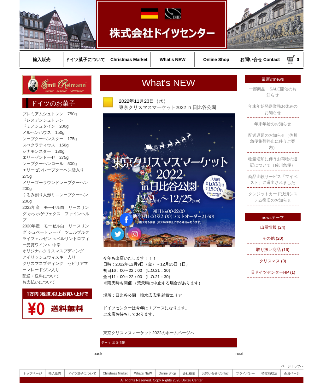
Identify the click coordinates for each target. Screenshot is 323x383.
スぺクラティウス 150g (45, 145)
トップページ (32, 373)
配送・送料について (40, 276)
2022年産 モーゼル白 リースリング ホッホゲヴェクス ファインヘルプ (55, 213)
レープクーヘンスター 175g (49, 138)
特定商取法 (269, 373)
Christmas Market (129, 59)
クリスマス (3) (272, 261)
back (98, 353)
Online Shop (216, 59)
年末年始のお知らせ (272, 124)
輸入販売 (41, 59)
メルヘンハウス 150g (43, 132)
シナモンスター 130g (43, 151)
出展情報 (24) (272, 227)
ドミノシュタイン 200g (45, 126)
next (240, 353)
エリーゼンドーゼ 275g (45, 157)
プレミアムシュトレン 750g (49, 113)
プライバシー (245, 373)
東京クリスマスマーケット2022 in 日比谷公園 (167, 107)
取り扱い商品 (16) (272, 249)
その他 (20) (272, 238)
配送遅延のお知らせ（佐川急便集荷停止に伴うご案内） (272, 141)
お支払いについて (38, 282)
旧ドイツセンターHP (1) (272, 272)
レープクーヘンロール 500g (49, 163)
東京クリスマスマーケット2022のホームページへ (148, 332)
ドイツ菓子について (85, 59)
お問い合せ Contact (260, 59)
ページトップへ (292, 366)
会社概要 (189, 373)
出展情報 (118, 342)
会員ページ (292, 373)
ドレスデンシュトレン (42, 120)
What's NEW (172, 59)
